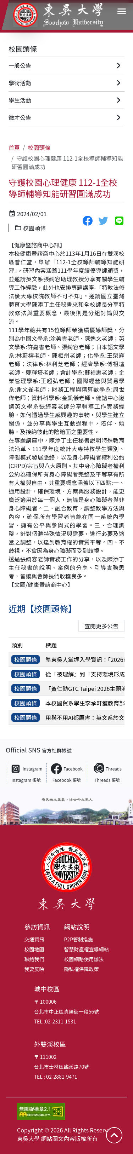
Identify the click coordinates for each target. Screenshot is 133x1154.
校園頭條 (23, 49)
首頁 (14, 147)
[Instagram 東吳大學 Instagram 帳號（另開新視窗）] (26, 773)
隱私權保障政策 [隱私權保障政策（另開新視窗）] (81, 969)
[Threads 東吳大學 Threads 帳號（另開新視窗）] (107, 773)
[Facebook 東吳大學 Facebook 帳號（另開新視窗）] (66, 773)
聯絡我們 (34, 959)
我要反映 (34, 969)
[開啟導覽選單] (121, 11)
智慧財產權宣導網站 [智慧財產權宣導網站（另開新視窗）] (86, 949)
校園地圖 (34, 949)
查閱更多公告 (101, 626)
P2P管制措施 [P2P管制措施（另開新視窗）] (78, 939)
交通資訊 (34, 939)
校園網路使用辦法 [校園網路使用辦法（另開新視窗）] (84, 959)
